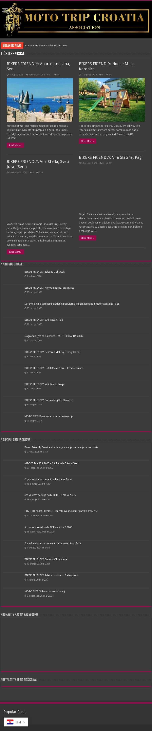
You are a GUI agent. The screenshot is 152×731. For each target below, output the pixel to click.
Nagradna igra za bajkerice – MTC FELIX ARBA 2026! (54, 336)
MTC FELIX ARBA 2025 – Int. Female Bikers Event (51, 463)
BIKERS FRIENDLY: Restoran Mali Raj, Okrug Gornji (52, 352)
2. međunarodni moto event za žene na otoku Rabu (53, 543)
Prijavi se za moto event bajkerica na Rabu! (48, 479)
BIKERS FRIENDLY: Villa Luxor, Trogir (45, 384)
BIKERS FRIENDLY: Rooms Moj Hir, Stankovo (49, 400)
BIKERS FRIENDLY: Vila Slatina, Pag (110, 157)
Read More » (15, 145)
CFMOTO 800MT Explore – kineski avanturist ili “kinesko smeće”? (61, 511)
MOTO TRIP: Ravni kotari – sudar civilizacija (49, 416)
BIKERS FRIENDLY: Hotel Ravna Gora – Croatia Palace (54, 368)
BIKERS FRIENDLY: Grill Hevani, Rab (44, 319)
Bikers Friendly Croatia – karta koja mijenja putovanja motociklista (61, 447)
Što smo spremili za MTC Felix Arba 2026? (48, 527)
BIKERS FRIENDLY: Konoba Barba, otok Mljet (49, 287)
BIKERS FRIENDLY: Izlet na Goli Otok (46, 45)
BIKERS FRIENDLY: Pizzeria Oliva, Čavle (46, 559)
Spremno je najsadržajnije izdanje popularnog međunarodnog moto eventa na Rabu (72, 303)
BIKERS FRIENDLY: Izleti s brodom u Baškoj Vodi (51, 575)
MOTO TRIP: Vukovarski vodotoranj (45, 591)
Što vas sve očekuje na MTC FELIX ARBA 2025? (50, 494)
